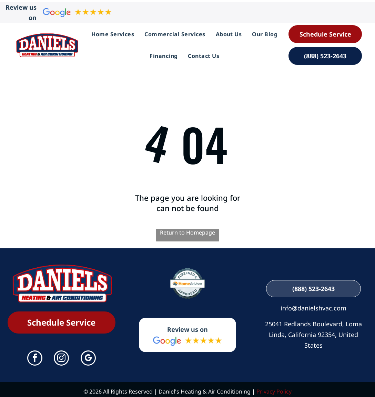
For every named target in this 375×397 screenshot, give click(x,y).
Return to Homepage (187, 228)
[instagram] (61, 354)
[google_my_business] (88, 354)
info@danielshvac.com (313, 304)
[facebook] (34, 354)
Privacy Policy (274, 387)
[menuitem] (112, 32)
